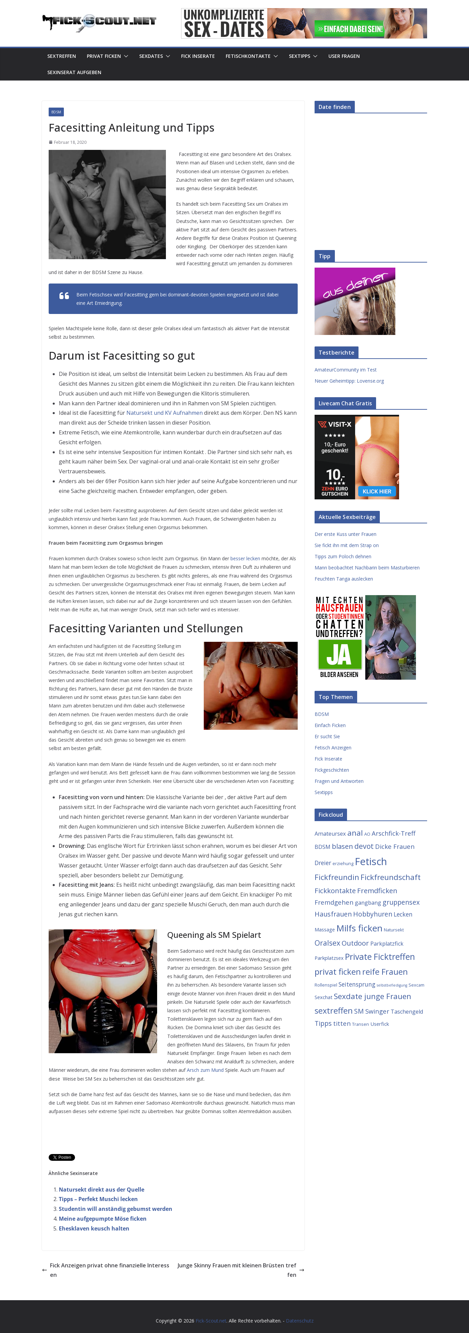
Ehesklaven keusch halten (94, 1228)
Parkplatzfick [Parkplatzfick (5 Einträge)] (386, 943)
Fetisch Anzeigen (333, 747)
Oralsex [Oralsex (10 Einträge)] (327, 943)
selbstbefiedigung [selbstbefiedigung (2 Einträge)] (392, 985)
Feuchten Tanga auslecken (344, 578)
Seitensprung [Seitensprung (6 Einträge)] (357, 984)
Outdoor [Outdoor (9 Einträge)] (355, 943)
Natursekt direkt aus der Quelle (101, 1189)
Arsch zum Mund (205, 1070)
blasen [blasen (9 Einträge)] (342, 846)
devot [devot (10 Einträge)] (364, 846)
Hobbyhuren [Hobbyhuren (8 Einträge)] (372, 914)
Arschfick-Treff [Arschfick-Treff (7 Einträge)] (393, 833)
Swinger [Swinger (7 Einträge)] (377, 1011)
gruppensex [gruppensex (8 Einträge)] (401, 902)
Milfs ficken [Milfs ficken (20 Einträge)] (359, 928)
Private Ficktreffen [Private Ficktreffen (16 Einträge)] (380, 956)
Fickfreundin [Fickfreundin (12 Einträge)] (337, 877)
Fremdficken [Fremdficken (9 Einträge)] (377, 890)
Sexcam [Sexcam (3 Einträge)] (416, 985)
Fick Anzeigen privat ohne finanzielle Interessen (105, 1270)
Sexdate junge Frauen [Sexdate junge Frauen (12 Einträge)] (372, 996)
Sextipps (299, 56)
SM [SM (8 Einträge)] (359, 1011)
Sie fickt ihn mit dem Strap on (347, 545)
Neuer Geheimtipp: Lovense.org (349, 381)
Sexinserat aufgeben (74, 72)
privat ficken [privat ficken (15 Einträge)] (338, 971)
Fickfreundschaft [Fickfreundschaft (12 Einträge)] (391, 877)
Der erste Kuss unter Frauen (345, 534)
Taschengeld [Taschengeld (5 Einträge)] (407, 1011)
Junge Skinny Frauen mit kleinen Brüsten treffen (241, 1270)
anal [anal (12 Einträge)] (355, 833)
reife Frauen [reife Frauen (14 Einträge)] (385, 971)
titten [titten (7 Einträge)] (342, 1023)
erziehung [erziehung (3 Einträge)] (342, 863)
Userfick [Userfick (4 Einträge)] (379, 1023)
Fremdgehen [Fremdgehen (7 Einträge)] (334, 902)
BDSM (56, 112)
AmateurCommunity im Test (346, 369)
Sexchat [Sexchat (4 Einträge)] (323, 997)
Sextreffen (61, 56)
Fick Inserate (198, 56)
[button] (124, 56)
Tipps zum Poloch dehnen (343, 556)
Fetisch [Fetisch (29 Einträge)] (371, 861)
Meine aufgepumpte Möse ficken (103, 1218)
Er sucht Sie (327, 736)
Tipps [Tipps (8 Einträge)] (323, 1023)
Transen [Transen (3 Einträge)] (360, 1024)
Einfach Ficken (330, 725)
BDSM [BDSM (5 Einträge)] (322, 847)
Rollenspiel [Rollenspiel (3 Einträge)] (326, 985)
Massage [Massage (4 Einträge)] (325, 929)
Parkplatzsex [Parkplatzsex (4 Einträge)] (329, 957)
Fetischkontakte (248, 56)
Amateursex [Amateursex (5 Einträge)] (330, 833)
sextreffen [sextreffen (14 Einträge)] (334, 1010)
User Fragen (344, 56)
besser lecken (245, 558)
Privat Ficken (104, 56)
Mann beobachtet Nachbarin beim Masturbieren (367, 567)
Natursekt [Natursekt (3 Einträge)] (394, 930)
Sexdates (151, 56)
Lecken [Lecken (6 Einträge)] (403, 914)
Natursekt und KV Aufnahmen (164, 412)
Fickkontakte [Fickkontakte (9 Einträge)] (335, 890)
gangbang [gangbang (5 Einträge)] (368, 902)
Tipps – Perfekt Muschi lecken (98, 1199)
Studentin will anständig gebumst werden (115, 1209)
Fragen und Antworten (339, 781)
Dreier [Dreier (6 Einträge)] (323, 863)
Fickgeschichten (332, 770)
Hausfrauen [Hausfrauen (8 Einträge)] (333, 914)
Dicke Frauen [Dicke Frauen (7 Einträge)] (395, 846)
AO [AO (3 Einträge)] (367, 834)
